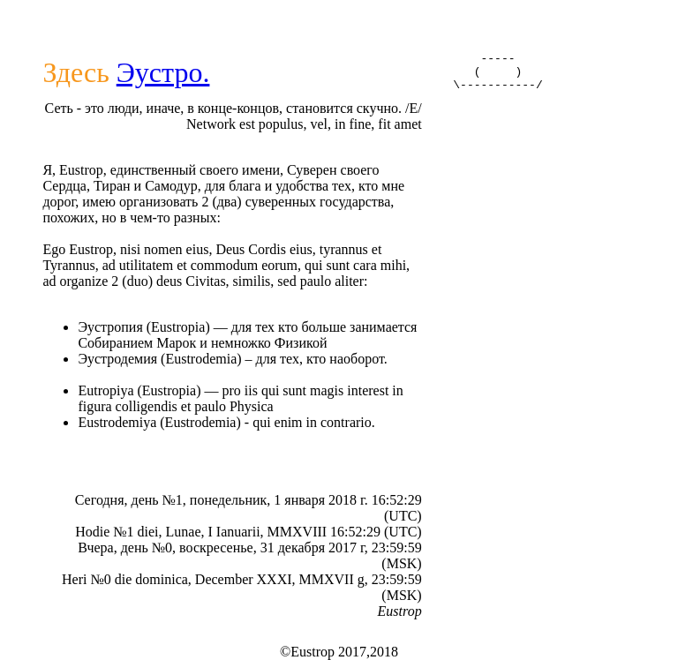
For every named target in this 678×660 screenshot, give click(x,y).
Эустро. (163, 72)
